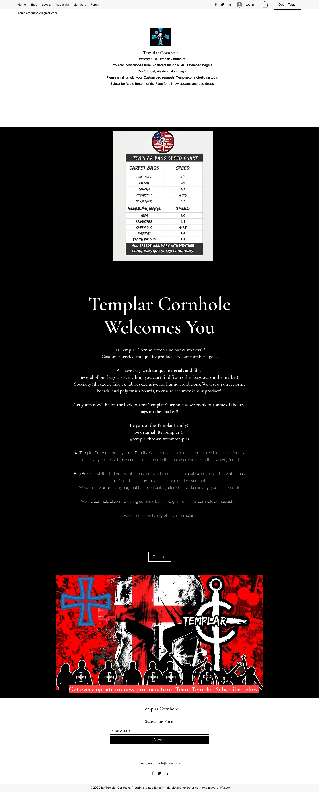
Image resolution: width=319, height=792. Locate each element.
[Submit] (159, 740)
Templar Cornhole (161, 53)
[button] (265, 4)
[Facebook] (216, 4)
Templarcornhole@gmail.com (37, 13)
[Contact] (159, 557)
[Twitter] (222, 4)
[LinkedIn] (229, 4)
